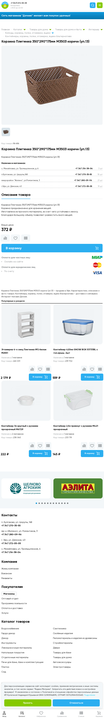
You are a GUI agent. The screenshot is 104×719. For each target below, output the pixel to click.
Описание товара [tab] (15, 195)
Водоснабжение (10, 628)
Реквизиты (6, 578)
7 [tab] (53, 503)
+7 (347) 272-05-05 (19, 3)
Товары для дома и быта (70, 29)
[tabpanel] (26, 488)
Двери (56, 647)
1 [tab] (36, 503)
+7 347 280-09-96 (83, 180)
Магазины (9, 593)
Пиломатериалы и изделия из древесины (75, 638)
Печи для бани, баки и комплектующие (22, 662)
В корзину (52, 248)
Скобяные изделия (63, 633)
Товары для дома (40, 29)
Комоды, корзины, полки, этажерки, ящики (29, 33)
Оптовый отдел (9, 598)
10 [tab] (62, 503)
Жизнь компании (10, 568)
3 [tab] (42, 503)
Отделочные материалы (14, 657)
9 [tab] (59, 503)
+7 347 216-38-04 (84, 168)
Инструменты (8, 643)
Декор (4, 638)
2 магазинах (12, 434)
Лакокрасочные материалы (16, 647)
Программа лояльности (14, 603)
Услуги (4, 613)
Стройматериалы (62, 643)
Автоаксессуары (62, 662)
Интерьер (96, 29)
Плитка (5, 667)
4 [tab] (45, 503)
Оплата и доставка (12, 608)
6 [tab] (50, 503)
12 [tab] (67, 503)
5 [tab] (47, 503)
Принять (28, 702)
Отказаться (76, 702)
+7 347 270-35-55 (83, 174)
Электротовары (62, 667)
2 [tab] (39, 503)
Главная (5, 29)
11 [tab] (64, 503)
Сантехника (59, 628)
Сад (3, 671)
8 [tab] (56, 503)
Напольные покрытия (12, 652)
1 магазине (11, 357)
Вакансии (6, 573)
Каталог (19, 29)
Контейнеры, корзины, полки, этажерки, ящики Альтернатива (38, 36)
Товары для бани (62, 652)
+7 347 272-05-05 (83, 186)
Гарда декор (8, 633)
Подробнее (89, 695)
